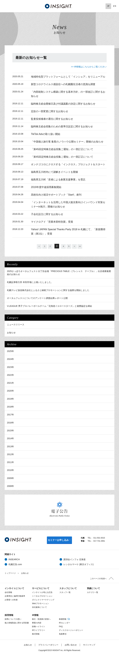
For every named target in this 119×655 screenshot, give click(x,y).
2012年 (10, 454)
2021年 (10, 382)
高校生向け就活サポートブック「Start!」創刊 (56, 194)
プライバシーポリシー (48, 644)
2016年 (10, 422)
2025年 (10, 351)
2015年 (10, 430)
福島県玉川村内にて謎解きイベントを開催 (54, 172)
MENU (6, 6)
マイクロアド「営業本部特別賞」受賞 (52, 221)
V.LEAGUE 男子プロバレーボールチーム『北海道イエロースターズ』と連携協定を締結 (49, 305)
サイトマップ (89, 644)
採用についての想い (13, 619)
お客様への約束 (11, 599)
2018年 (10, 406)
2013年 (10, 446)
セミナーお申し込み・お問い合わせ (59, 540)
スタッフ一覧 (65, 592)
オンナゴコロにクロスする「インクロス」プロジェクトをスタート (68, 164)
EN (114, 6)
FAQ (61, 626)
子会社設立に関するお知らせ (47, 214)
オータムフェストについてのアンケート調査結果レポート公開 (37, 298)
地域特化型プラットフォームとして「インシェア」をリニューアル (68, 76)
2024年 (10, 359)
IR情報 (35, 615)
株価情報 (64, 619)
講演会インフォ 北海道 (74, 559)
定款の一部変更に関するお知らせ (49, 111)
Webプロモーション (40, 603)
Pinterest (102, 6)
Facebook (91, 6)
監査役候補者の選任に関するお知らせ (52, 119)
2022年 (10, 374)
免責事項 (62, 634)
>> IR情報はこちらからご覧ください (89, 66)
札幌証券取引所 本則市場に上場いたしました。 (30, 282)
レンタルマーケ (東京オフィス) (78, 564)
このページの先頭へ (98, 578)
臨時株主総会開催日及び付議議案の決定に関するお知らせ (63, 103)
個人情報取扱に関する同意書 (17, 622)
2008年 (10, 486)
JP (108, 6)
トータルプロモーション (42, 596)
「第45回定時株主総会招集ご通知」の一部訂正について (62, 149)
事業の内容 (36, 622)
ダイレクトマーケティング (43, 599)
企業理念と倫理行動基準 (15, 596)
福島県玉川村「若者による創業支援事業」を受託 (58, 179)
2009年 (10, 478)
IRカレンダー (64, 622)
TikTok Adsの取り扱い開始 (45, 134)
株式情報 (35, 634)
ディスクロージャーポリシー (71, 630)
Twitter (85, 6)
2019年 (10, 398)
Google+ (96, 6)
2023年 (10, 367)
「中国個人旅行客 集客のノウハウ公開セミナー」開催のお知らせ (67, 141)
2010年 (10, 470)
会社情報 (8, 592)
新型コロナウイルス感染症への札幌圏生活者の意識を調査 (63, 84)
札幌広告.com (15, 564)
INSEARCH (14, 559)
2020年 (10, 390)
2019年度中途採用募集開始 (46, 187)
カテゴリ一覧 (92, 592)
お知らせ (11, 332)
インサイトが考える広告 (42, 592)
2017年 (10, 414)
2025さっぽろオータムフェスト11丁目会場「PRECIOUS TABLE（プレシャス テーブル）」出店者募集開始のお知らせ (59, 272)
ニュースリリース (15, 324)
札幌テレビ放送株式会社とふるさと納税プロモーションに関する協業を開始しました (48, 290)
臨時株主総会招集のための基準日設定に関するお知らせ (62, 126)
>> (86, 246)
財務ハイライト (38, 626)
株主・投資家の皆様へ (41, 619)
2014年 (10, 438)
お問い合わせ (71, 644)
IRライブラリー (38, 630)
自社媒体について (39, 607)
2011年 (10, 462)
